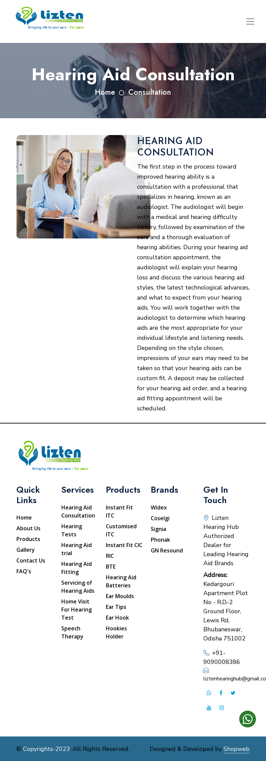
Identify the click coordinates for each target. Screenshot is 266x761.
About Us (28, 528)
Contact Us (30, 560)
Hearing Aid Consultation (78, 511)
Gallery (25, 549)
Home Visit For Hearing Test (76, 609)
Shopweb (236, 749)
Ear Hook (117, 617)
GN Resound (167, 550)
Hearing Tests (71, 530)
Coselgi (160, 518)
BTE (111, 566)
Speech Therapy (72, 632)
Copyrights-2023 (46, 749)
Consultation (149, 92)
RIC (110, 555)
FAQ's (23, 571)
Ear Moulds (120, 596)
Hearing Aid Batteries (121, 581)
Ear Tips (116, 607)
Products (28, 539)
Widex (159, 507)
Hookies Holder (116, 632)
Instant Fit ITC (119, 511)
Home (105, 92)
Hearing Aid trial (76, 549)
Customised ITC (121, 530)
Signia (158, 529)
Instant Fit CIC (124, 545)
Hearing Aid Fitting (76, 568)
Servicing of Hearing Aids (77, 586)
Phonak (160, 539)
